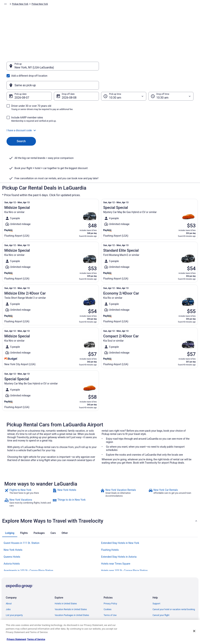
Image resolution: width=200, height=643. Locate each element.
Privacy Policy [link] (110, 568)
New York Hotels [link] (13, 514)
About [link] (9, 568)
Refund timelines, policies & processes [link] (171, 585)
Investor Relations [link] (14, 597)
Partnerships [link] (12, 585)
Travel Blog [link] (60, 614)
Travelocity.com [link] (9, 4)
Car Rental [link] (26, 4)
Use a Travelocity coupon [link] (165, 591)
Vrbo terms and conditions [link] (116, 585)
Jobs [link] (8, 574)
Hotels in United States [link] (66, 568)
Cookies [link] (107, 574)
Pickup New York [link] (111, 4)
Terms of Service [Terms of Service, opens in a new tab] (36, 639)
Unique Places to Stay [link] (65, 608)
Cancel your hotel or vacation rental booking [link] (174, 574)
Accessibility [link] (110, 591)
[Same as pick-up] (147, 68)
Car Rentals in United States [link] (68, 591)
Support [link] (156, 568)
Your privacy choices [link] (114, 597)
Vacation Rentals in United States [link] (71, 574)
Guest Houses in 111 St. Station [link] (21, 507)
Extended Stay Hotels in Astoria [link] (118, 521)
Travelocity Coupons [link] (64, 603)
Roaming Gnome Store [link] (17, 603)
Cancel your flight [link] (161, 579)
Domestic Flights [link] (63, 585)
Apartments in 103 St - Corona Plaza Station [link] (28, 535)
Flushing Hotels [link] (110, 514)
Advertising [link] (11, 608)
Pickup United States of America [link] (83, 4)
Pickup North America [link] (54, 4)
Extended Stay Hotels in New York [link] (120, 507)
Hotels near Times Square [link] (115, 528)
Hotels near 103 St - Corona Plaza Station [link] (124, 535)
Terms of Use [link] (110, 579)
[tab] (9, 497)
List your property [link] (14, 579)
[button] (100, 113)
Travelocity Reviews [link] (64, 597)
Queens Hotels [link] (12, 521)
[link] (28, 457)
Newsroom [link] (11, 591)
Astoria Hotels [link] (12, 528)
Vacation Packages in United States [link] (72, 579)
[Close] (194, 631)
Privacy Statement (16, 639)
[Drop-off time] (171, 78)
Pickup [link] (37, 4)
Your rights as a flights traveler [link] (167, 597)
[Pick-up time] (123, 78)
